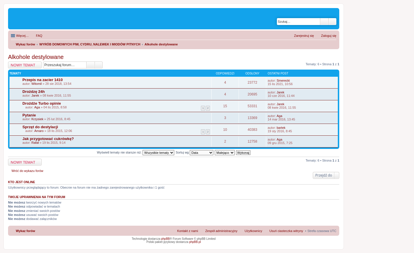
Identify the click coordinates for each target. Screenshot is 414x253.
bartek (281, 127)
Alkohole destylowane (36, 57)
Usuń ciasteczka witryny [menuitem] (286, 231)
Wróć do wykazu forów (27, 170)
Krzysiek (37, 119)
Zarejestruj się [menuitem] (304, 35)
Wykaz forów (25, 231)
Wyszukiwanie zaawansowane (332, 21)
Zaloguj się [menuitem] (328, 35)
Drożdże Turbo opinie (41, 103)
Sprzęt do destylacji (40, 127)
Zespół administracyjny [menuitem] (221, 231)
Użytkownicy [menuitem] (253, 231)
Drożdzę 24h (33, 91)
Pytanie (29, 115)
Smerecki (283, 80)
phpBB (165, 238)
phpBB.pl (195, 242)
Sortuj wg (194, 152)
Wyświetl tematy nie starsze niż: (135, 152)
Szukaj (324, 21)
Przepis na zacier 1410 (42, 80)
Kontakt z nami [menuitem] (187, 231)
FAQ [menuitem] (39, 35)
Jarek (35, 95)
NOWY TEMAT (23, 65)
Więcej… (22, 35)
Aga (37, 107)
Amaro (38, 131)
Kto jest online (21, 182)
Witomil (36, 83)
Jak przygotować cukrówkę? (48, 139)
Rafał (35, 142)
